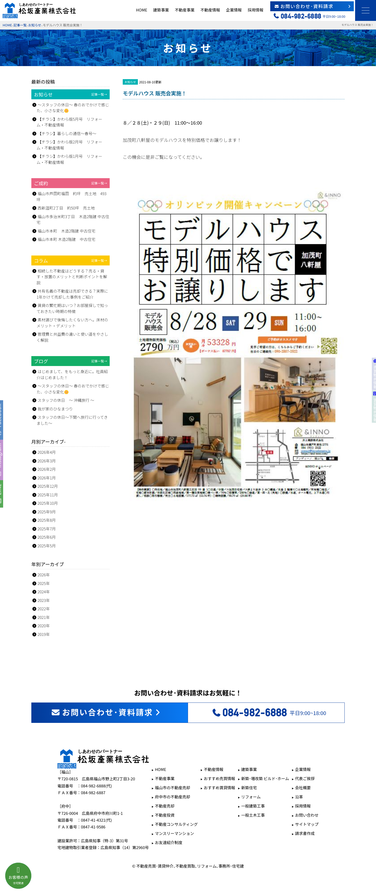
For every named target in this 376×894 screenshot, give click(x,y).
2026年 (44, 574)
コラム (70, 260)
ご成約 (70, 183)
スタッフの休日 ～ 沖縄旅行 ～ (66, 400)
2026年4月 (47, 452)
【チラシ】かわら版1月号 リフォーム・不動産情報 (69, 159)
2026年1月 (47, 477)
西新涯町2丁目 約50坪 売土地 (66, 208)
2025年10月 (48, 503)
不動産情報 (210, 10)
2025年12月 (48, 486)
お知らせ (34, 24)
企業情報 (234, 10)
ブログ (70, 361)
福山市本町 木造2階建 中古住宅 (66, 231)
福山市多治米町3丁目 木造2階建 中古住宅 (73, 219)
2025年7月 (47, 528)
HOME (141, 10)
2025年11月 (48, 494)
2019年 (44, 634)
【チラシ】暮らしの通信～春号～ (67, 133)
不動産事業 (185, 10)
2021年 (44, 617)
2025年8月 (47, 520)
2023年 (44, 600)
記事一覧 (20, 24)
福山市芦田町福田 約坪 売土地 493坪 (72, 196)
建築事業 (161, 10)
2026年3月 (47, 460)
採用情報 (255, 10)
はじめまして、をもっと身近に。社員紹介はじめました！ (72, 374)
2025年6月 (47, 537)
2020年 (44, 625)
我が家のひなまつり (55, 408)
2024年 (44, 591)
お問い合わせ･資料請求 (313, 6)
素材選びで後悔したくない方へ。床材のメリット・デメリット (72, 322)
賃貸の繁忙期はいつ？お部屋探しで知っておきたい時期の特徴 (72, 308)
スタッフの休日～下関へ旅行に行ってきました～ (72, 420)
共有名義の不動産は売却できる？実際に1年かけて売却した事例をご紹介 (72, 294)
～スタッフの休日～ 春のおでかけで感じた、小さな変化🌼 (73, 107)
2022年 (44, 608)
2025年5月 (47, 545)
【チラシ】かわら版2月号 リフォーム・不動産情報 (69, 144)
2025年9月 (47, 511)
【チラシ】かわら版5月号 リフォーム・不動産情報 (69, 122)
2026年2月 (47, 469)
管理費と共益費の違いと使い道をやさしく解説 (72, 337)
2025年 (44, 583)
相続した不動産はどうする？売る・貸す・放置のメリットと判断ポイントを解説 (72, 276)
